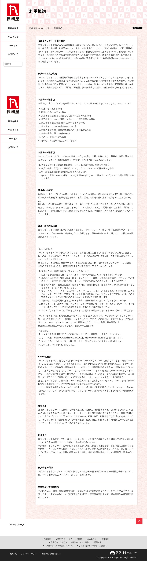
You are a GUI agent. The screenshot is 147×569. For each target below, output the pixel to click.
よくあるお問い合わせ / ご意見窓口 (93, 554)
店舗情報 (47, 547)
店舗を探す (13, 28)
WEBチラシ (13, 37)
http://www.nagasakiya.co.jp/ (66, 45)
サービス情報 (76, 547)
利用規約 (13, 562)
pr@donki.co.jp (45, 326)
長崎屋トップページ (39, 28)
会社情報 (105, 547)
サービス (13, 45)
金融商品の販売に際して (51, 562)
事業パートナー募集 (80, 551)
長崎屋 (13, 12)
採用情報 (97, 551)
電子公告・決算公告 (59, 551)
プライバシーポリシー (29, 562)
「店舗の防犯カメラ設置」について (59, 554)
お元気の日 (13, 54)
